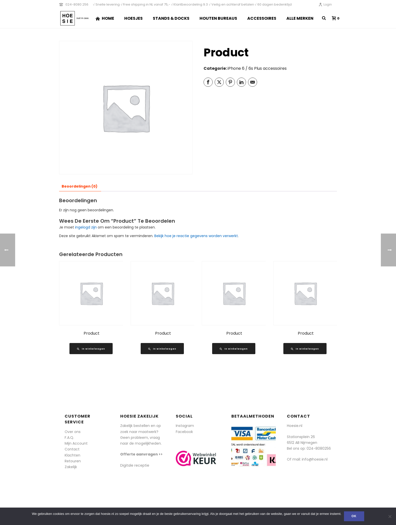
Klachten (72, 455)
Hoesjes (133, 18)
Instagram (185, 425)
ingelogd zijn (86, 227)
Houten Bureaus (218, 18)
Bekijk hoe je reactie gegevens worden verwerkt (196, 235)
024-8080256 (319, 448)
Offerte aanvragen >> (141, 454)
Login (325, 4)
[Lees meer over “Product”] (91, 348)
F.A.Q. (69, 437)
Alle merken (299, 18)
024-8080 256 (76, 4)
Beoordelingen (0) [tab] (79, 186)
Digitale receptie (134, 465)
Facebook (184, 431)
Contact (72, 449)
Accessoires (261, 18)
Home (105, 18)
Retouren (73, 461)
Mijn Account (76, 443)
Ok (354, 516)
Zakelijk (71, 466)
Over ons (73, 431)
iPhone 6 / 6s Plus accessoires (257, 68)
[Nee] (389, 516)
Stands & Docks (171, 18)
